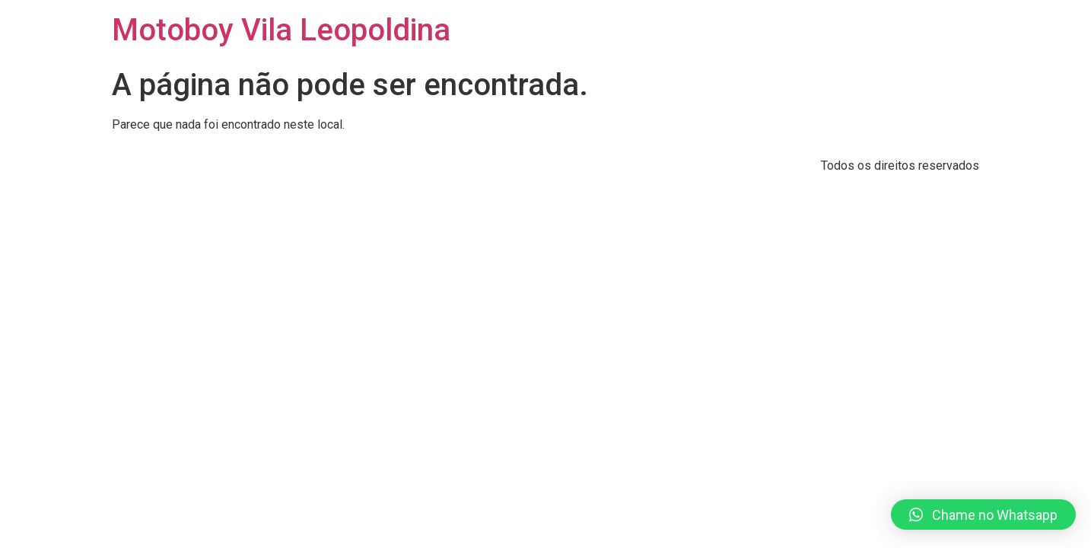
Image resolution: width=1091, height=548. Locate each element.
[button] (983, 514)
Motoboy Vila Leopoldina (281, 30)
